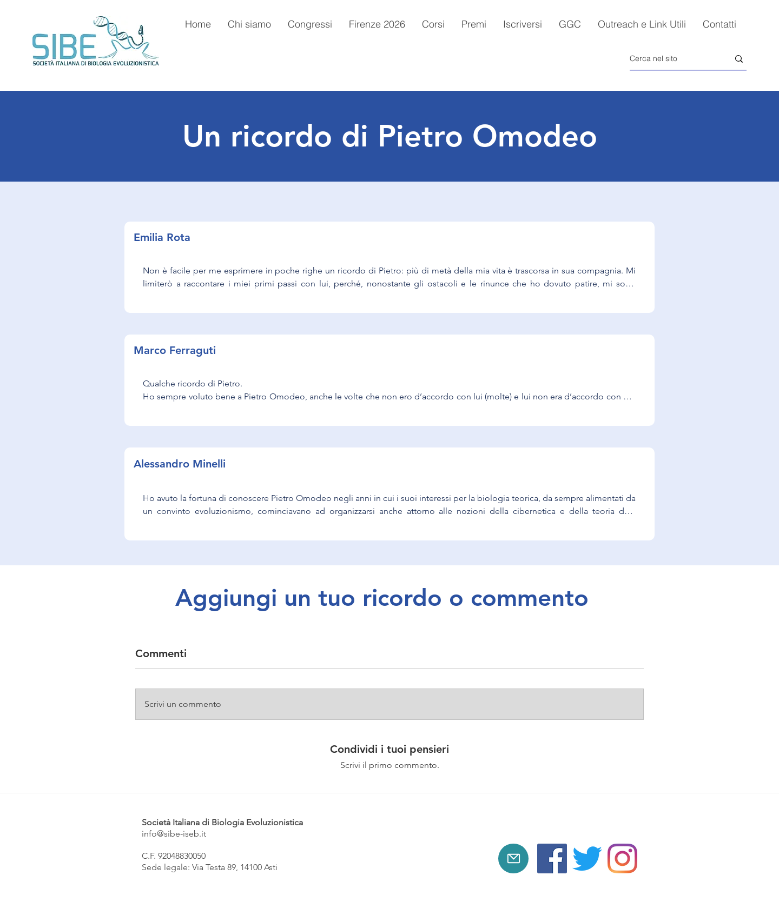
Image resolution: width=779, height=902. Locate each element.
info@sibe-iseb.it (174, 833)
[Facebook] (552, 858)
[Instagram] (622, 858)
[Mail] (513, 858)
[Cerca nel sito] (671, 59)
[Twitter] (587, 858)
